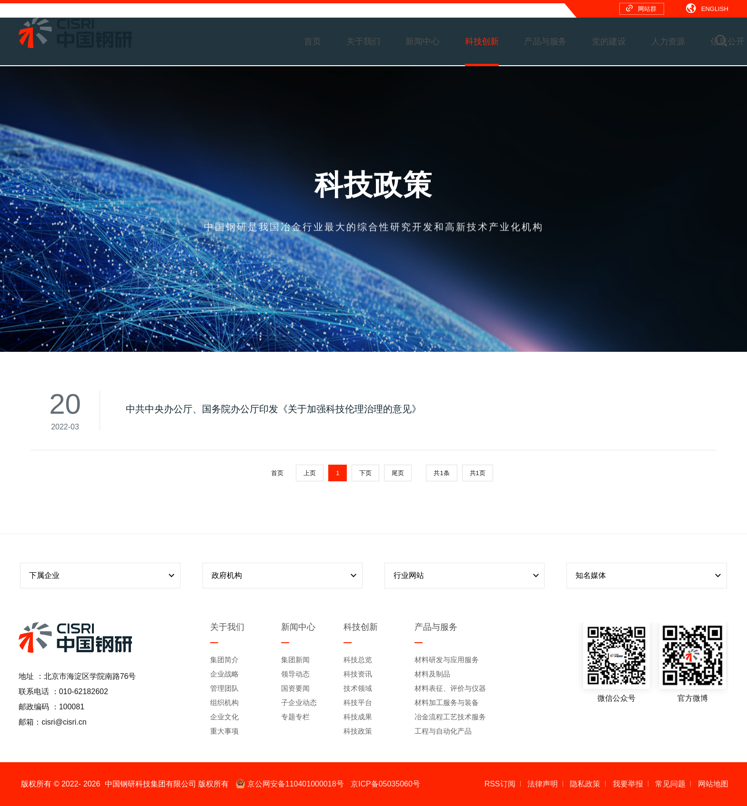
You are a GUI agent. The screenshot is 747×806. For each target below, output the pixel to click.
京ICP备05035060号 (385, 784)
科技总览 (357, 660)
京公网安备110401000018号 (290, 784)
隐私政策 (585, 784)
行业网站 (467, 575)
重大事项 (224, 731)
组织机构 (224, 702)
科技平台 (357, 702)
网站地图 (713, 784)
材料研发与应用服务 (446, 660)
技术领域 (357, 688)
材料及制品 (432, 674)
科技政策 (357, 731)
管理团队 (224, 688)
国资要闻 (295, 688)
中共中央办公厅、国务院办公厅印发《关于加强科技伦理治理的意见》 (273, 409)
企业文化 (224, 717)
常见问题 (670, 784)
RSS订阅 (500, 784)
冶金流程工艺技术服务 (450, 717)
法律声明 (542, 784)
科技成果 (357, 717)
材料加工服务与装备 (446, 702)
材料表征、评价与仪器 (450, 688)
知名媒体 (649, 575)
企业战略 (224, 674)
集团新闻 (295, 660)
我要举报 (628, 784)
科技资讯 (357, 674)
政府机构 (285, 575)
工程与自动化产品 (443, 731)
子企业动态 (299, 702)
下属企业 (103, 575)
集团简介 (224, 660)
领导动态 (295, 674)
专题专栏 (295, 717)
